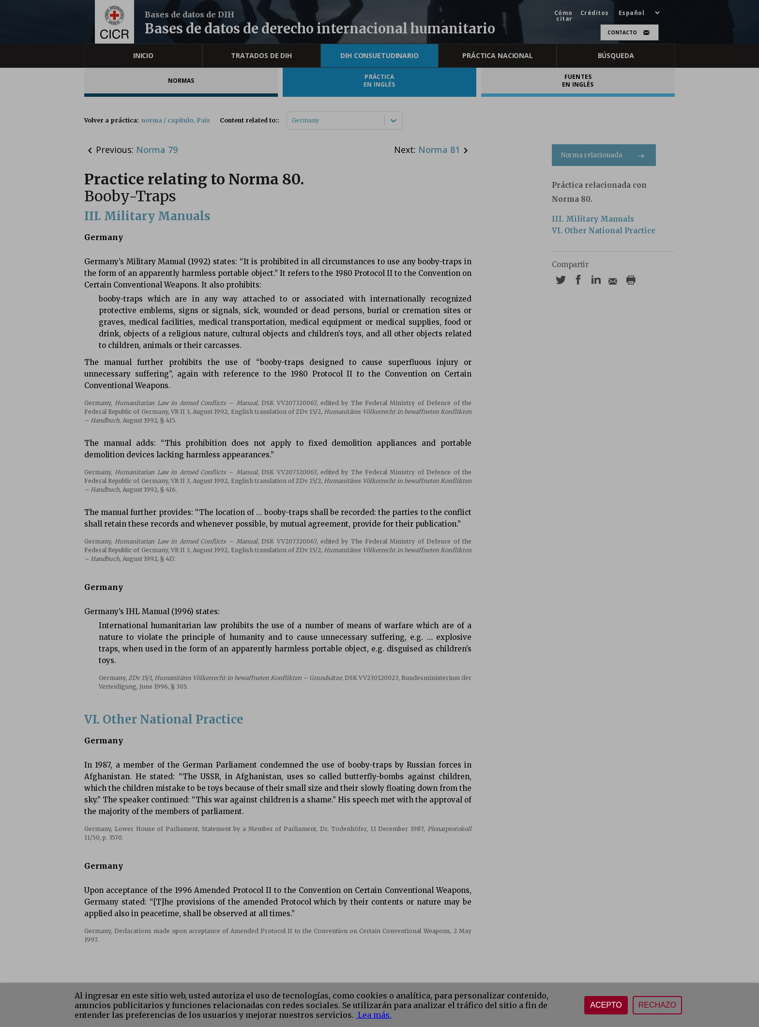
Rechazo (657, 1005)
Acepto (606, 1005)
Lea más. (374, 1015)
